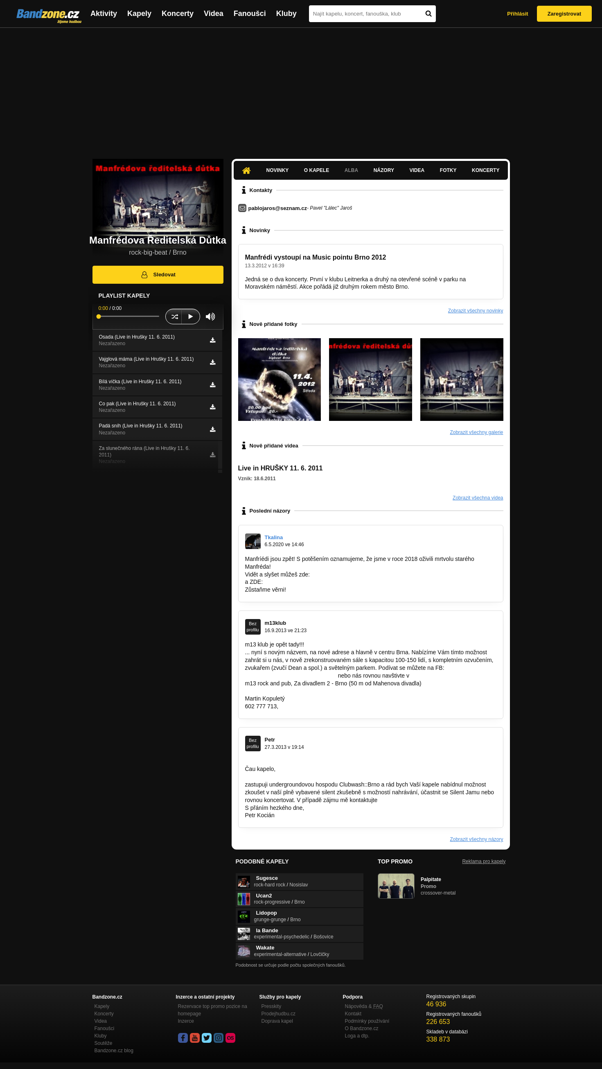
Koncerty (178, 13)
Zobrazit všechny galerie (476, 432)
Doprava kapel (277, 1021)
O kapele (316, 170)
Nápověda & (364, 1006)
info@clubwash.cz (402, 800)
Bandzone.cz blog (114, 1050)
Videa (213, 13)
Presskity (272, 1006)
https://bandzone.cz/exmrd (345, 574)
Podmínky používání (367, 1021)
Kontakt (353, 1014)
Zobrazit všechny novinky (475, 311)
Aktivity (103, 13)
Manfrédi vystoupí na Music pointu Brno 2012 (315, 257)
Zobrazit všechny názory (476, 839)
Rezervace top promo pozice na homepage (212, 1010)
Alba (351, 170)
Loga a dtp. (357, 1036)
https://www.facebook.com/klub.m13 (290, 675)
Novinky (277, 170)
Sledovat (158, 274)
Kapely (139, 13)
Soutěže (104, 1043)
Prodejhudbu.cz (278, 1014)
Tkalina (274, 537)
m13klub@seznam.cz (307, 706)
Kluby (286, 13)
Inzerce (186, 1021)
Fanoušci (250, 13)
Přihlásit (517, 14)
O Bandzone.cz (362, 1028)
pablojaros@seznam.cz (277, 208)
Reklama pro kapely (483, 861)
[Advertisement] (301, 89)
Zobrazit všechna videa (478, 498)
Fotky (448, 170)
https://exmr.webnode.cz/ (296, 582)
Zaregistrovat (564, 14)
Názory (384, 170)
